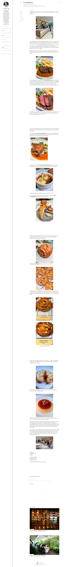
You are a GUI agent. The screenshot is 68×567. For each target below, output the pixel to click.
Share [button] (21, 10)
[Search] (58, 3)
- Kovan (21, 13)
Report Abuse (4, 39)
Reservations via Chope (33, 460)
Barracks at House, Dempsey (37, 555)
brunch (21, 17)
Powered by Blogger (40, 562)
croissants (21, 19)
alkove (54, 41)
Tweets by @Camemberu (6, 48)
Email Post (33, 479)
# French (21, 14)
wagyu (21, 21)
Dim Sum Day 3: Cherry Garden (38, 531)
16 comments (33, 532)
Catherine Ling (6, 8)
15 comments (33, 557)
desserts (21, 20)
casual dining (22, 18)
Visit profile (6, 26)
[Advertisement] (44, 122)
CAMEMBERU (28, 3)
